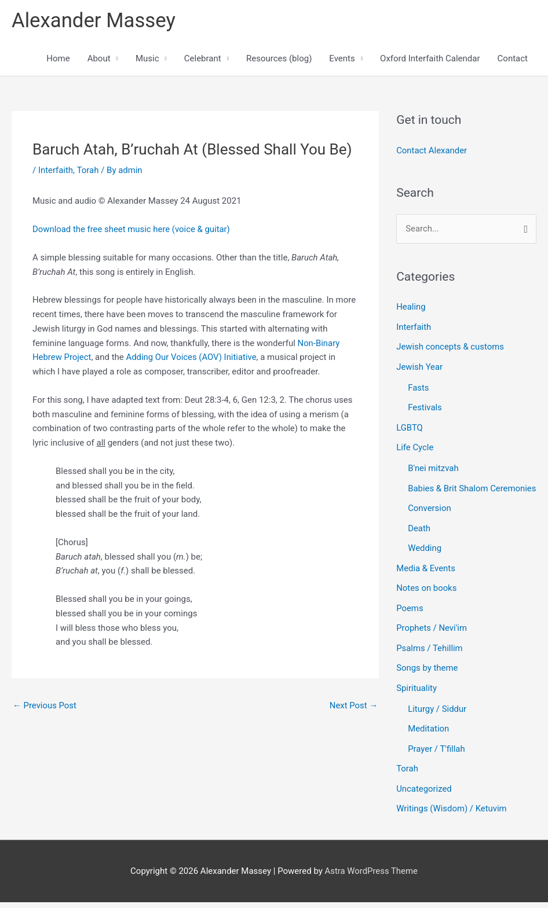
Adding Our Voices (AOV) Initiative (192, 357)
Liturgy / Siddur (437, 717)
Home (58, 59)
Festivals (425, 405)
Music (147, 59)
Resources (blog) (279, 59)
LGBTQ (409, 425)
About (99, 59)
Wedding (424, 560)
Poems (409, 618)
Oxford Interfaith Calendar (430, 59)
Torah (88, 170)
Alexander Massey (94, 20)
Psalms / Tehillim (429, 658)
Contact (513, 59)
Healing (411, 307)
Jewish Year (419, 366)
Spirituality (416, 697)
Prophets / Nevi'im (431, 638)
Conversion (429, 521)
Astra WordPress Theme (371, 876)
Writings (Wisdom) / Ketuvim (451, 815)
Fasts (418, 386)
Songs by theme (427, 677)
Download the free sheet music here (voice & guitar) (132, 230)
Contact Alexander (431, 151)
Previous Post (45, 706)
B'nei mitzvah (433, 464)
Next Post (353, 706)
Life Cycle (415, 444)
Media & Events (425, 580)
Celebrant (202, 59)
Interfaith (56, 170)
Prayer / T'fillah (436, 756)
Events (342, 59)
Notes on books (426, 599)
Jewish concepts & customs (450, 346)
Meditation (429, 736)
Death (419, 540)
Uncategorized (424, 795)
